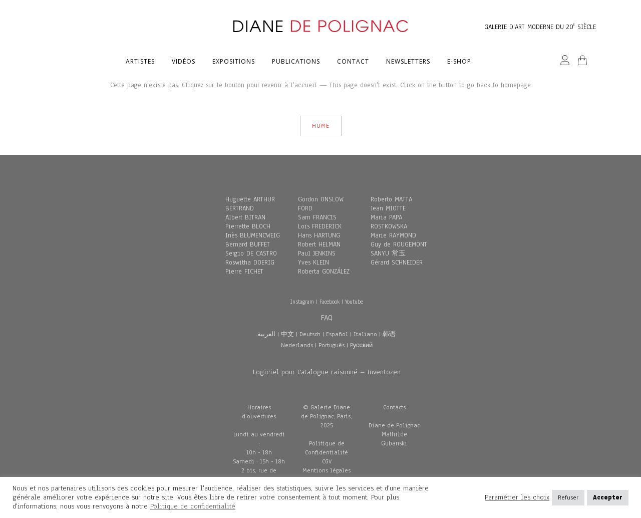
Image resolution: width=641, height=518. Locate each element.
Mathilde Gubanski (394, 439)
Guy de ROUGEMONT (399, 244)
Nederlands (297, 345)
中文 (287, 334)
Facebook (329, 302)
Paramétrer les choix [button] (517, 497)
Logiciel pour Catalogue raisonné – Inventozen (327, 372)
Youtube (354, 302)
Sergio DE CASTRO (251, 253)
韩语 (389, 334)
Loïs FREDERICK (320, 226)
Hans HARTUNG (319, 235)
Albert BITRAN (245, 217)
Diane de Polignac (394, 425)
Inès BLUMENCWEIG (252, 235)
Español (337, 334)
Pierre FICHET (244, 271)
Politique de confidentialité (192, 506)
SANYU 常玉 (388, 253)
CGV (327, 461)
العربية (266, 334)
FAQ (327, 318)
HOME (321, 126)
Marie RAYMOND (393, 235)
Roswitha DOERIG (249, 262)
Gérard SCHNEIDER (397, 262)
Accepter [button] (607, 497)
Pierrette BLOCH (247, 226)
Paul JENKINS (317, 253)
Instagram (302, 302)
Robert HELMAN (319, 244)
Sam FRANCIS (317, 217)
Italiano (365, 334)
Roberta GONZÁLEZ (324, 271)
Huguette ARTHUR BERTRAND (250, 204)
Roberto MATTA (391, 199)
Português (331, 345)
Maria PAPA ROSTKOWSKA (389, 222)
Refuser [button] (568, 497)
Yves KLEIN (313, 262)
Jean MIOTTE (388, 208)
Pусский (361, 345)
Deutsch (309, 334)
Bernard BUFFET (247, 244)
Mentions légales (326, 470)
